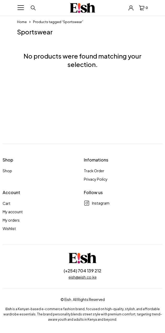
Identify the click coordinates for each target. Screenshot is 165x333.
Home (22, 22)
